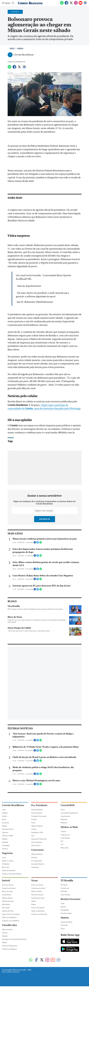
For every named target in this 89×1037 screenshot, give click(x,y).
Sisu (32, 836)
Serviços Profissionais (9, 946)
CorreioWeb (67, 805)
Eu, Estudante (39, 805)
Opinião (4, 839)
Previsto (34, 857)
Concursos (37, 849)
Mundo (4, 826)
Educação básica (37, 810)
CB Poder (64, 891)
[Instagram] (76, 4)
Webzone (64, 819)
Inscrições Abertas (37, 864)
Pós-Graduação (36, 842)
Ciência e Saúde (7, 836)
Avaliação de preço (37, 898)
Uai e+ (63, 928)
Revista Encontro (70, 899)
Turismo (5, 849)
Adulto (4, 942)
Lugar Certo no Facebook (11, 914)
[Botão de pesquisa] (12, 3)
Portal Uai (64, 925)
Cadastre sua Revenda (39, 914)
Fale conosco (35, 845)
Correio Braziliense (13, 805)
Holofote (5, 842)
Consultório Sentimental (69, 813)
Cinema (63, 831)
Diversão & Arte (7, 829)
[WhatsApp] (62, 4)
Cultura (34, 829)
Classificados (9, 925)
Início (12, 48)
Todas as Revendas (38, 911)
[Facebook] (66, 4)
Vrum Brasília (65, 895)
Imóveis (5, 933)
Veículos (5, 936)
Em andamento (36, 861)
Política (4, 816)
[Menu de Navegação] (6, 3)
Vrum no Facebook (37, 908)
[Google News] (85, 4)
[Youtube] (80, 4)
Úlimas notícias (7, 898)
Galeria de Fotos (8, 911)
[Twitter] (71, 4)
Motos (33, 904)
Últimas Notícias (37, 826)
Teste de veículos (37, 895)
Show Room (6, 904)
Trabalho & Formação (38, 816)
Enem (33, 823)
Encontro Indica (66, 913)
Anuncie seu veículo (38, 888)
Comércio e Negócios (9, 949)
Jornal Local (65, 888)
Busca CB (5, 867)
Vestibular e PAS (37, 832)
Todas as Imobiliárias (9, 917)
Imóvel (6, 880)
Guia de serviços (8, 901)
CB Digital (5, 864)
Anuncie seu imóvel (9, 888)
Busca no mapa (7, 891)
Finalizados (35, 867)
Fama (63, 810)
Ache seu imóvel (7, 885)
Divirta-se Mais (69, 827)
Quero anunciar (7, 929)
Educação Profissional (39, 839)
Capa (4, 810)
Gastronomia (65, 816)
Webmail (64, 823)
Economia (5, 823)
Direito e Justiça (7, 861)
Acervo (20, 48)
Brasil (4, 819)
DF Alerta (64, 885)
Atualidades (65, 910)
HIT (62, 841)
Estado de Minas (66, 922)
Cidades (5, 813)
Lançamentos (6, 895)
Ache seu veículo (37, 885)
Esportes (5, 832)
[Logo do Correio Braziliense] (30, 3)
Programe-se (65, 835)
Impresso (7, 853)
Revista (63, 907)
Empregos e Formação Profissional (14, 939)
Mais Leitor (65, 848)
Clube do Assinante (9, 870)
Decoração (6, 908)
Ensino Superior (36, 813)
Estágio (34, 819)
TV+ (62, 844)
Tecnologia (5, 845)
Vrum (34, 880)
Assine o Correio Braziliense (12, 874)
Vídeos (33, 901)
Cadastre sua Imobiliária (10, 921)
